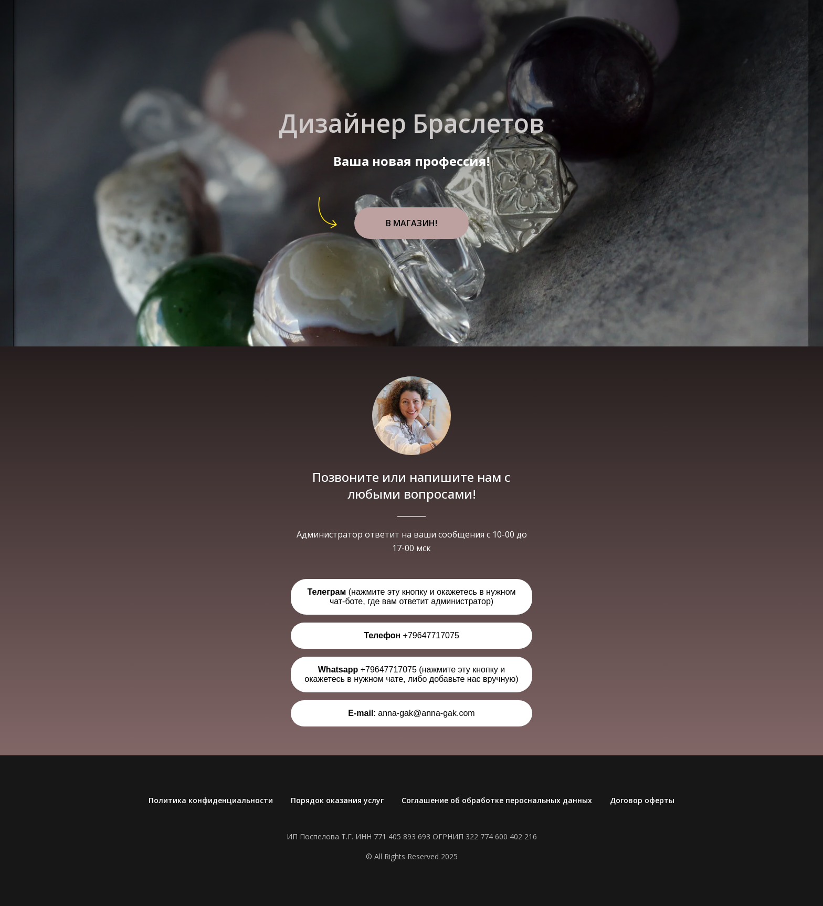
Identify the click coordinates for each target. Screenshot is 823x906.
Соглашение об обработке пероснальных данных (497, 800)
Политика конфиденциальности (211, 800)
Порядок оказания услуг (337, 800)
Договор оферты (642, 800)
